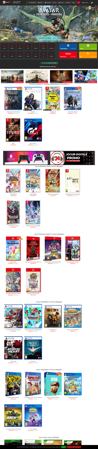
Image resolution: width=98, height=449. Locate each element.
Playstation (32, 2)
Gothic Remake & (41, 272)
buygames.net (9, 435)
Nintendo (48, 2)
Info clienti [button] (30, 438)
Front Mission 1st (41, 211)
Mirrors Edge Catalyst (87, 332)
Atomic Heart (71, 211)
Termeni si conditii (55, 441)
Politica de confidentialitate (57, 440)
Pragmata (26, 106)
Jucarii (61, 2)
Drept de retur (30, 441)
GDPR (53, 443)
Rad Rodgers (72, 272)
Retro (73, 2)
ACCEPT (63, 447)
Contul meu (5, 440)
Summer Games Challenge (56, 211)
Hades (71, 106)
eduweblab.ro (55, 435)
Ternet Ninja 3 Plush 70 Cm (41, 423)
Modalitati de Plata (7, 443)
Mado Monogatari (26, 150)
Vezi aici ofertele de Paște (49, 63)
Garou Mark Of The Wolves (11, 241)
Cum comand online (7, 441)
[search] (78, 2)
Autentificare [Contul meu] (85, 2)
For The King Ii (11, 302)
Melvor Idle (41, 302)
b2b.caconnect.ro (65, 435)
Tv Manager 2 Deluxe (56, 332)
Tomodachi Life (41, 106)
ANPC (53, 444)
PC (54, 2)
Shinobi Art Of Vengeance (41, 150)
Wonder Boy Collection (56, 241)
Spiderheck (87, 302)
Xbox (40, 2)
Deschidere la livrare (32, 440)
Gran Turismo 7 (87, 106)
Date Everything (11, 150)
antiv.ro (28, 435)
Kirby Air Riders (11, 181)
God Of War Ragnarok (56, 106)
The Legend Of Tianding (72, 150)
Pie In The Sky (26, 302)
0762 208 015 (16, 2)
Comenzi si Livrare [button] (7, 438)
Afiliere (4, 444)
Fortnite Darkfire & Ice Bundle (56, 181)
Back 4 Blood (11, 272)
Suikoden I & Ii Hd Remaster (87, 181)
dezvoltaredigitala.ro (37, 435)
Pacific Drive (87, 211)
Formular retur (30, 443)
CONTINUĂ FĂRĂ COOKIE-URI (73, 447)
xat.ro (47, 435)
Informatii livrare (31, 444)
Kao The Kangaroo (87, 241)
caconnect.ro (18, 435)
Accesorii (68, 2)
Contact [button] (78, 438)
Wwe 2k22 (87, 272)
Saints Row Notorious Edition (41, 241)
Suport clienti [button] (55, 438)
